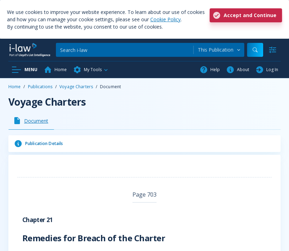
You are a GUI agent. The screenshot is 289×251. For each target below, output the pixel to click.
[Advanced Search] (272, 50)
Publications (40, 87)
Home (14, 87)
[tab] (31, 121)
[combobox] (219, 50)
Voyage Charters (76, 87)
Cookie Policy (165, 19)
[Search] (124, 50)
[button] (91, 70)
